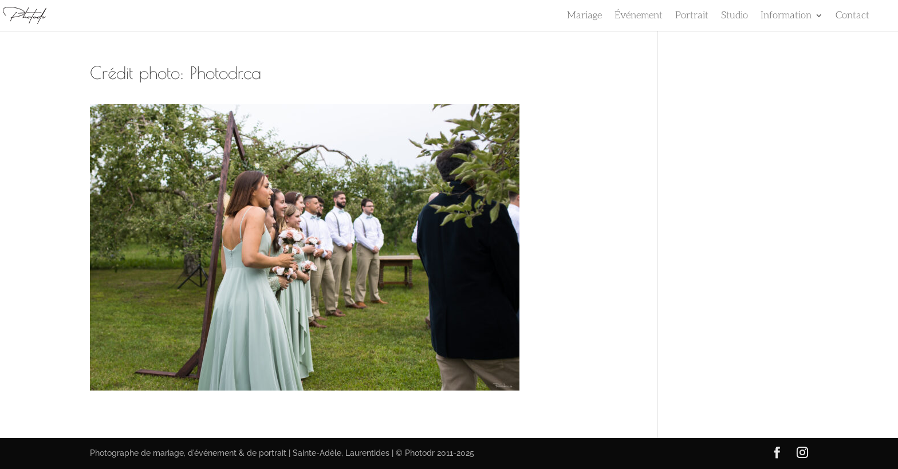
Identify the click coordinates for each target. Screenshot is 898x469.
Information (786, 16)
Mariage (584, 16)
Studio (734, 16)
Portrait (691, 16)
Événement (639, 16)
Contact (852, 16)
